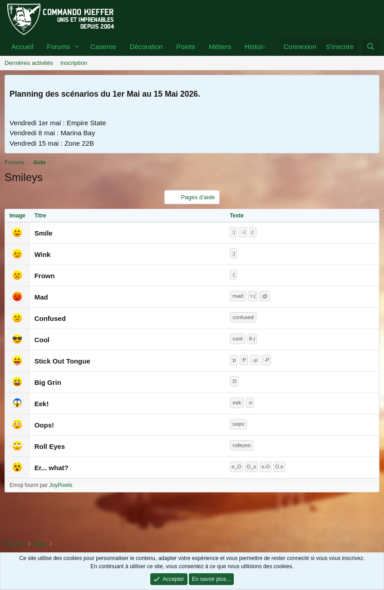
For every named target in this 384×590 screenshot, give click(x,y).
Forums (58, 46)
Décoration (146, 46)
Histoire (256, 46)
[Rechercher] (370, 47)
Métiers (220, 46)
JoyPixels (60, 485)
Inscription (73, 62)
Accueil (22, 46)
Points (185, 46)
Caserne (103, 46)
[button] (77, 47)
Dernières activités (29, 62)
